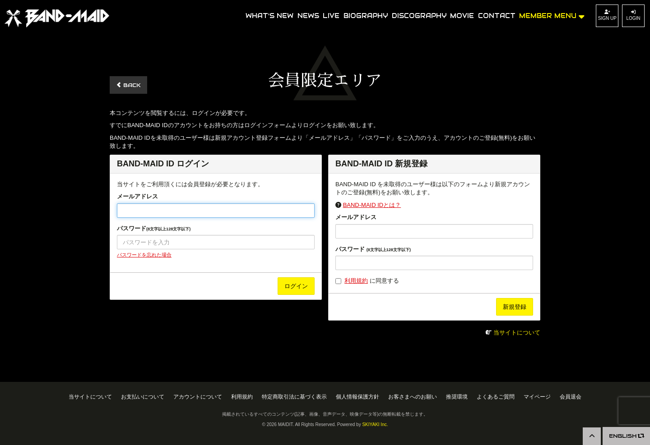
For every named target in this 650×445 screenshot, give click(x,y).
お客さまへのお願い (412, 396)
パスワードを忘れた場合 (144, 254)
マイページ (537, 396)
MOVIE (462, 16)
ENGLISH (626, 435)
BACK (128, 85)
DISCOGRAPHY (419, 16)
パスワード (153, 228)
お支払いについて (142, 396)
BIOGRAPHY (366, 16)
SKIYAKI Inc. (375, 424)
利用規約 (356, 280)
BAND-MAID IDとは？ (372, 205)
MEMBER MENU (552, 15)
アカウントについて (197, 396)
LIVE (331, 16)
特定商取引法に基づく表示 (294, 396)
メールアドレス (137, 196)
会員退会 (570, 396)
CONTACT (496, 16)
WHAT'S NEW (269, 16)
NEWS (308, 16)
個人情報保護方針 (357, 396)
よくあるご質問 (496, 396)
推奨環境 (457, 396)
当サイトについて (516, 332)
